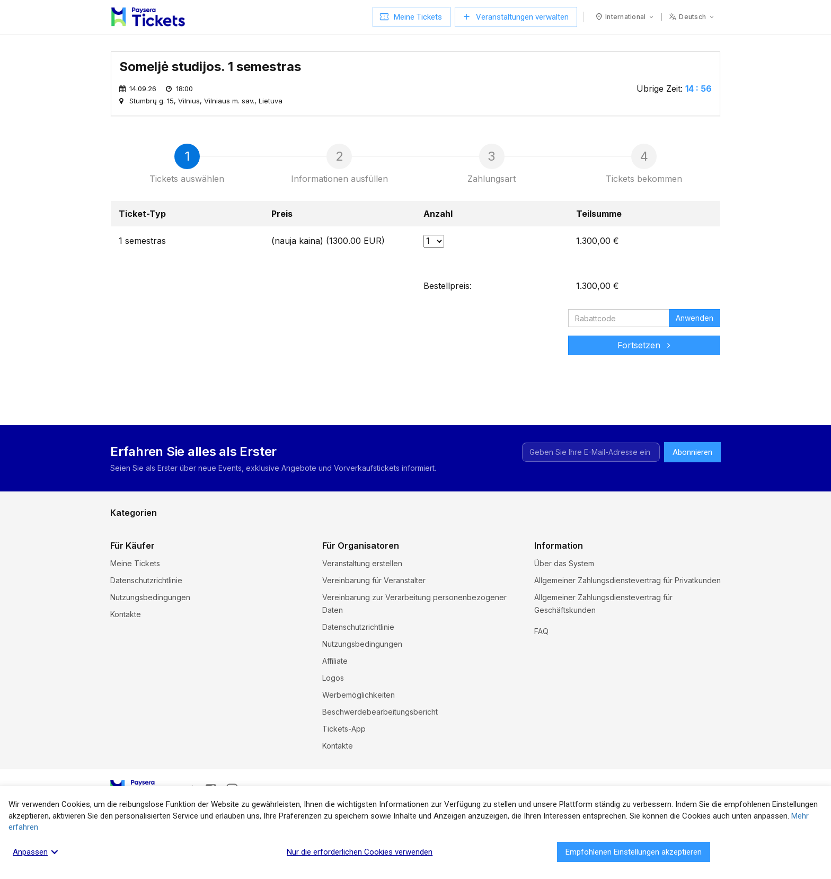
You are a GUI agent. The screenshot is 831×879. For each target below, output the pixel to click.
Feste (272, 530)
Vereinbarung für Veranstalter (374, 626)
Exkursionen (131, 530)
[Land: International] (624, 17)
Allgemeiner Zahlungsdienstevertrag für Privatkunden (627, 626)
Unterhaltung (132, 564)
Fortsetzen (643, 345)
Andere (581, 564)
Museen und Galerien (300, 547)
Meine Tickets (411, 17)
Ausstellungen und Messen (615, 547)
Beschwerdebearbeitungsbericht (380, 758)
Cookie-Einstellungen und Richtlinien (597, 673)
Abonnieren (692, 452)
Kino (423, 530)
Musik (425, 547)
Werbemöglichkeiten (358, 741)
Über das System (564, 609)
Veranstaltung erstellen (362, 609)
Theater (429, 564)
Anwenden (694, 317)
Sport (272, 564)
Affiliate (335, 707)
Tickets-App (344, 775)
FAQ (541, 690)
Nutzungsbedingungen (150, 643)
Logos (333, 724)
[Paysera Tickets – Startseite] (148, 17)
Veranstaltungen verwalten (516, 17)
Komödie (583, 530)
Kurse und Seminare (145, 547)
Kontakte (125, 660)
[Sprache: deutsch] (692, 17)
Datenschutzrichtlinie (146, 626)
